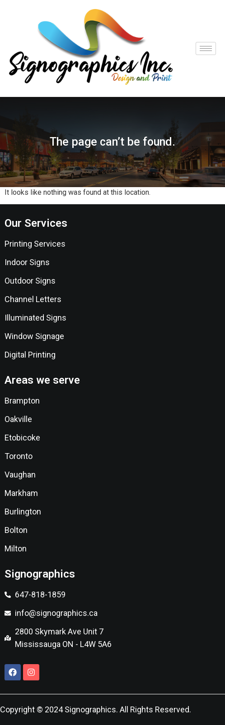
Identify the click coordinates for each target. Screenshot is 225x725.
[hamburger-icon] (206, 48)
